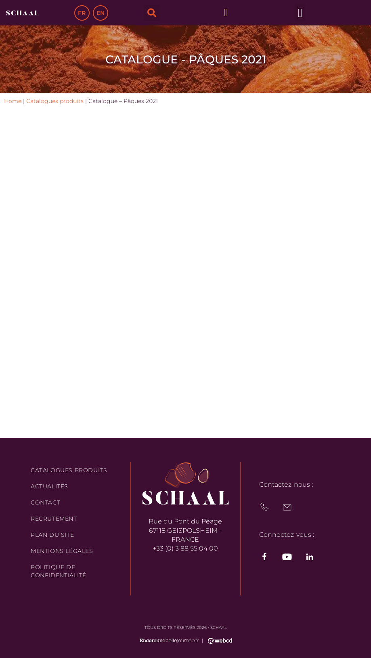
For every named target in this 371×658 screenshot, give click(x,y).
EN (100, 13)
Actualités (49, 486)
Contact (45, 502)
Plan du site (52, 534)
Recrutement (54, 518)
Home (12, 101)
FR (82, 13)
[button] (152, 13)
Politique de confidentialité (58, 571)
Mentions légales (62, 551)
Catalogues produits (55, 101)
